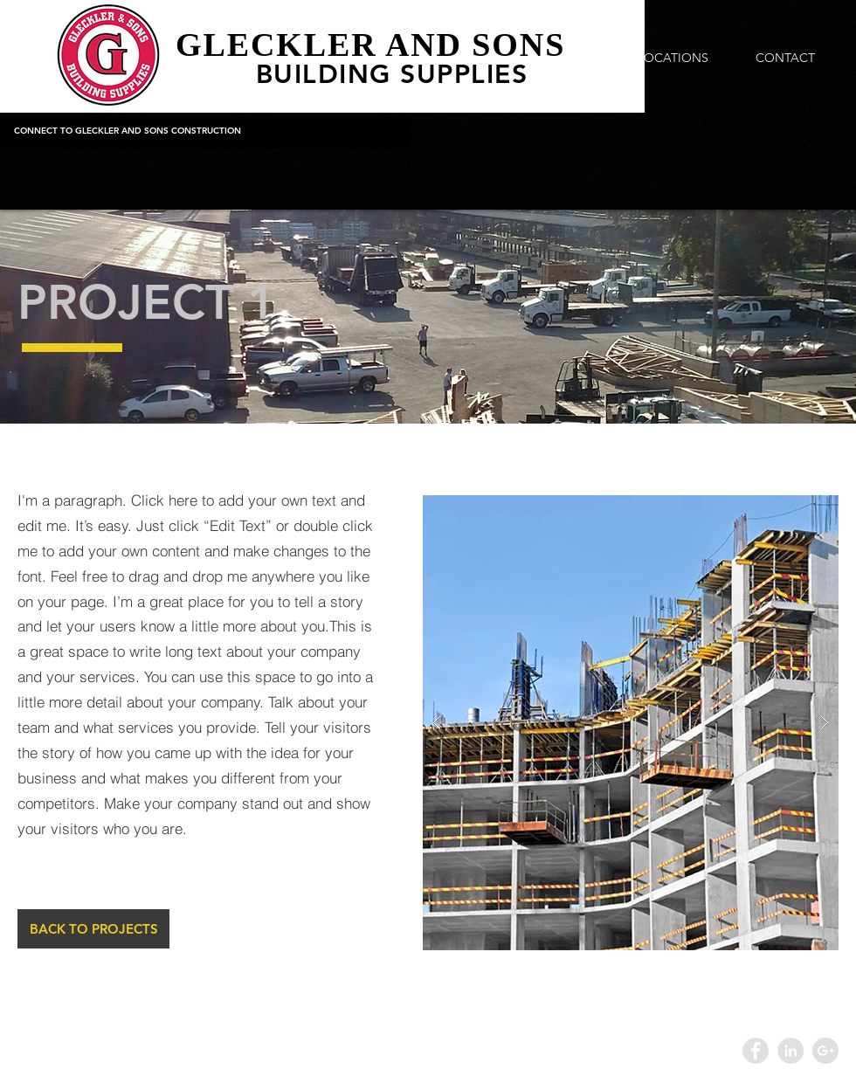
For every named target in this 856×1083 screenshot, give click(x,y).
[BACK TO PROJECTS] (93, 928)
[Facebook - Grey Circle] (755, 1051)
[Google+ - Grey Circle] (825, 1051)
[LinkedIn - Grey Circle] (790, 1051)
